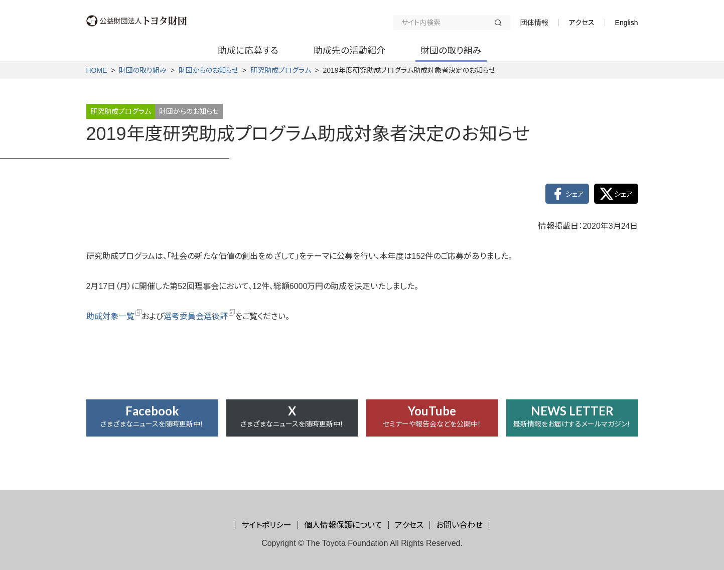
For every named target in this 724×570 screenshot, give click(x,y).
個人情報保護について (343, 525)
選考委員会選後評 (199, 316)
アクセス (582, 23)
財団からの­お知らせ (208, 70)
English (626, 23)
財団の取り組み (143, 70)
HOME (96, 70)
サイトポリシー (266, 525)
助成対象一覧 (113, 316)
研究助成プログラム (280, 70)
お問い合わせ (459, 525)
